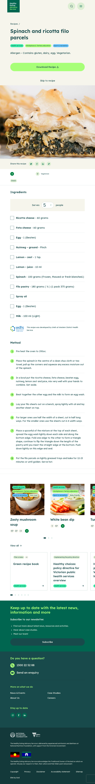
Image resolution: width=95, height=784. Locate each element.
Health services (17, 46)
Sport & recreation (61, 46)
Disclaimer (40, 772)
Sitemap (79, 772)
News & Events (17, 693)
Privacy (27, 772)
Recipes (14, 24)
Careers (51, 698)
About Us (14, 698)
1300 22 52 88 (26, 665)
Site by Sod (15, 778)
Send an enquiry (28, 672)
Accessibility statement (60, 772)
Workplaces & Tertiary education (38, 46)
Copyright (14, 772)
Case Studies (54, 693)
